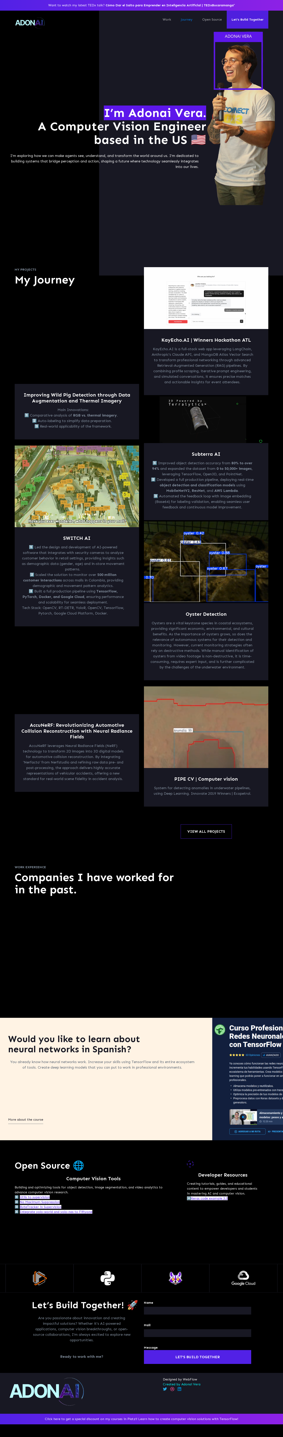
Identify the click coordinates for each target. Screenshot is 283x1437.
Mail (147, 1325)
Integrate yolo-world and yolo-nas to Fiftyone (56, 1212)
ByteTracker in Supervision (40, 1207)
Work (167, 19)
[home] (30, 23)
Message (151, 1347)
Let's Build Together (247, 19)
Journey (186, 19)
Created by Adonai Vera (181, 1384)
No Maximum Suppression (40, 1202)
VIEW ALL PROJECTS (206, 831)
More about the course (25, 1119)
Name (148, 1303)
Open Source (212, 19)
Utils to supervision (35, 1197)
